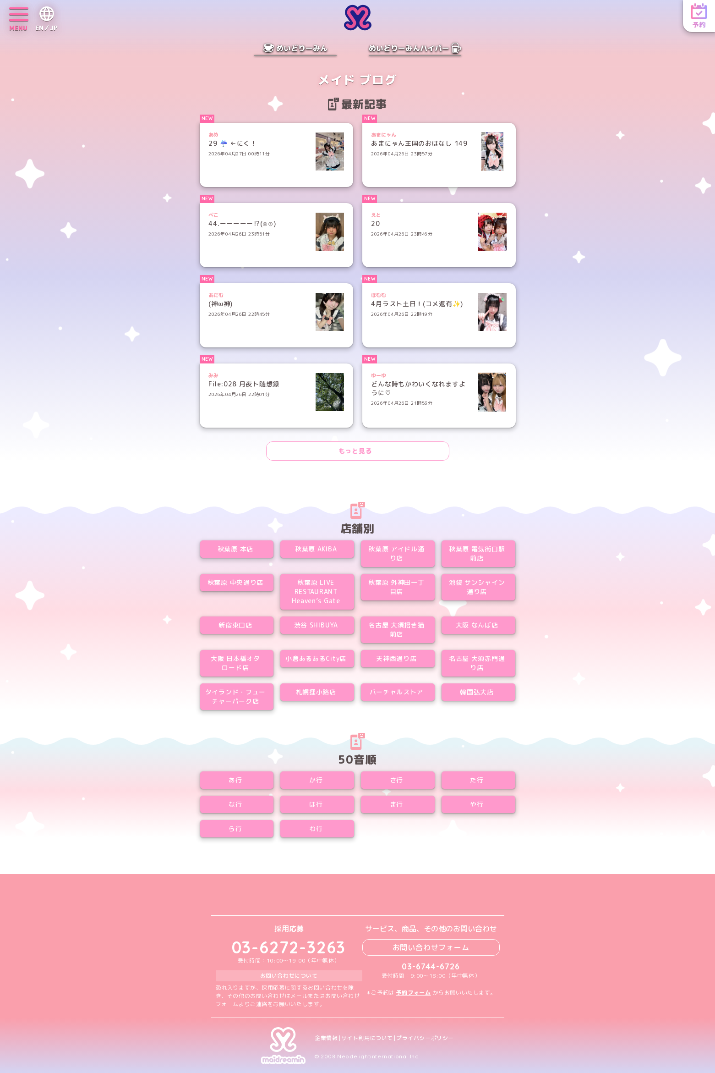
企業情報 (326, 1038)
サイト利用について (367, 1038)
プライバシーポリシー (425, 1038)
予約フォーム (413, 992)
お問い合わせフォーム (431, 947)
